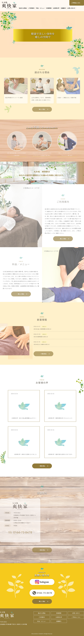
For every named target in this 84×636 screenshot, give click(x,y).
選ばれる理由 (23, 8)
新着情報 (48, 8)
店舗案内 (63, 8)
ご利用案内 (31, 8)
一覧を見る (42, 466)
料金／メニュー (40, 8)
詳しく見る (42, 601)
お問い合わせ (71, 8)
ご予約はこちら (75, 3)
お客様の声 (56, 8)
